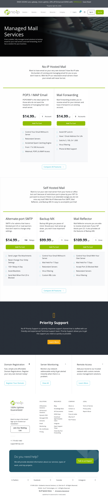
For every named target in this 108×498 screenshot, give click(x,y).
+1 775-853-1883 (16, 441)
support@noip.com (17, 444)
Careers (70, 411)
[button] (80, 12)
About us (71, 406)
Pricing (42, 432)
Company (63, 12)
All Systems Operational (62, 491)
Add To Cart (37, 123)
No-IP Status (72, 420)
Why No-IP (71, 417)
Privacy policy (87, 409)
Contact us (71, 409)
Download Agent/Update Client (58, 419)
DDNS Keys (57, 414)
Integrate (56, 423)
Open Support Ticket (58, 427)
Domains (42, 421)
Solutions (25, 12)
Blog (55, 406)
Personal (44, 12)
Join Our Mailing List (20, 429)
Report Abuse (87, 411)
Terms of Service (88, 406)
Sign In (91, 12)
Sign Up (100, 12)
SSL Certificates (44, 429)
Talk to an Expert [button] (85, 461)
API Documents (58, 411)
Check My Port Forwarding (58, 432)
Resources (53, 12)
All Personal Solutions (43, 411)
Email (41, 423)
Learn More (54, 342)
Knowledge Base (59, 409)
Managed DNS (44, 418)
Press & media (72, 414)
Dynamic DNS (44, 415)
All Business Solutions (43, 407)
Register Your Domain (15, 383)
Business (35, 12)
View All (45, 383)
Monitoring (43, 426)
